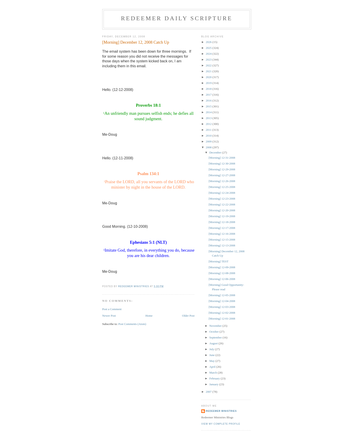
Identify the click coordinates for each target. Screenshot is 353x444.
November (215, 325)
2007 (209, 391)
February (215, 378)
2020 (209, 77)
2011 (209, 129)
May (212, 361)
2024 (209, 53)
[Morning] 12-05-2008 (221, 295)
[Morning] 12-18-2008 (221, 222)
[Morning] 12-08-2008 (221, 273)
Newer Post (109, 315)
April (212, 366)
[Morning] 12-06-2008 (221, 279)
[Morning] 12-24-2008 (221, 192)
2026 (209, 42)
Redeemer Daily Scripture (176, 18)
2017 (209, 94)
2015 (209, 106)
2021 (209, 71)
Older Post (188, 315)
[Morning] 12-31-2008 (221, 157)
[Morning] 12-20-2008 (221, 210)
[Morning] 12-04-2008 (221, 301)
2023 (209, 59)
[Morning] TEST (218, 261)
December (215, 152)
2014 (209, 112)
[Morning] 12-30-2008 (221, 163)
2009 (209, 141)
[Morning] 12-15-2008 (221, 239)
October (214, 331)
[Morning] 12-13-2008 (221, 245)
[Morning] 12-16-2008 (221, 233)
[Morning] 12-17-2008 (221, 228)
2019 (209, 83)
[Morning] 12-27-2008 (221, 175)
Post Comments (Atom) (132, 324)
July (212, 349)
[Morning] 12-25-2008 (221, 187)
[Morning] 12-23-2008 (221, 198)
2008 (209, 147)
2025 (209, 48)
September (216, 337)
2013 (209, 118)
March (213, 372)
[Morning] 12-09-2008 (221, 267)
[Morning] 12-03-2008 (221, 307)
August (214, 343)
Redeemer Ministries (221, 411)
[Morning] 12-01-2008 (221, 318)
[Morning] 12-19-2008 (221, 216)
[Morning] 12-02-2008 (221, 312)
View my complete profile (220, 424)
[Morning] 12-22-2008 (221, 204)
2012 (209, 124)
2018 (209, 88)
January (214, 384)
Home (149, 315)
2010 (209, 135)
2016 (209, 100)
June (212, 355)
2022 (209, 65)
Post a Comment (112, 309)
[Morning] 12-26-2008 (221, 181)
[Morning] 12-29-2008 (221, 169)
